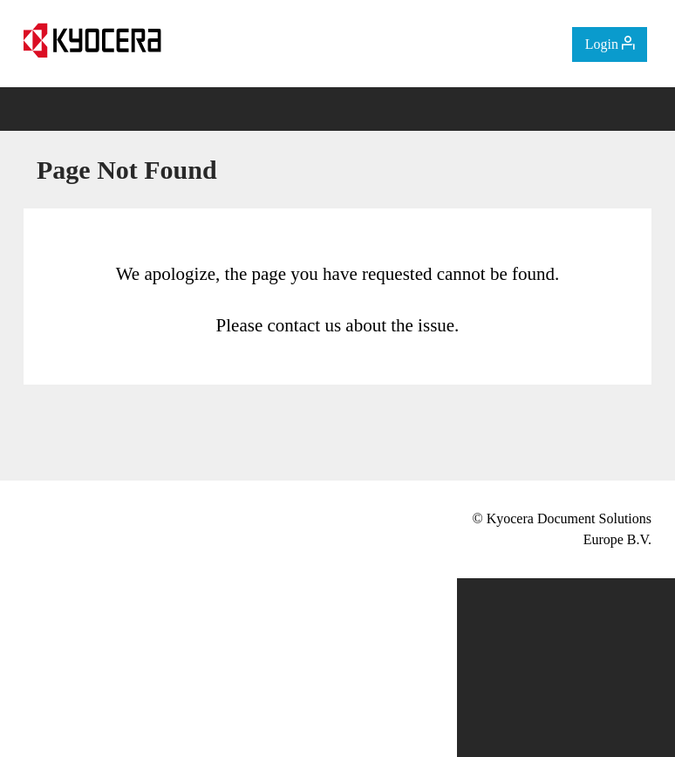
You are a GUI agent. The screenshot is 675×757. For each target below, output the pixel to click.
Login (609, 43)
